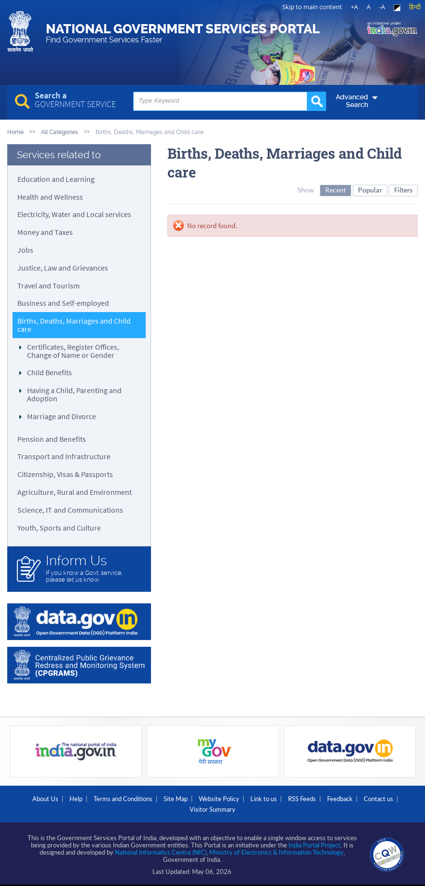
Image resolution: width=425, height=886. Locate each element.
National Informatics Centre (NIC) (160, 852)
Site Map (176, 799)
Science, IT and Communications (70, 510)
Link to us (263, 799)
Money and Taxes (45, 232)
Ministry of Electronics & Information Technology (276, 852)
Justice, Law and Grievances (62, 268)
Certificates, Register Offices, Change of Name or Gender (73, 351)
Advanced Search (352, 101)
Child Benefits (49, 372)
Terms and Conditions (123, 799)
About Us (45, 799)
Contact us (378, 799)
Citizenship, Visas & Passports (65, 474)
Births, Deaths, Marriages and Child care (74, 325)
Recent (335, 189)
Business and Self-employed (63, 303)
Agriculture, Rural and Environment (74, 492)
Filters (403, 189)
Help (75, 799)
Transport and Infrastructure (63, 456)
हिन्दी (415, 6)
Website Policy (219, 799)
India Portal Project (314, 845)
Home (15, 132)
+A (354, 6)
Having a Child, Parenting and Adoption (74, 394)
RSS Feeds (302, 799)
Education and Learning (56, 179)
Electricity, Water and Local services (74, 214)
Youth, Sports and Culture (59, 527)
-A (382, 6)
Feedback (340, 799)
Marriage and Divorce (61, 416)
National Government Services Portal (183, 32)
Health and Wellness (50, 197)
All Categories (59, 132)
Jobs (25, 250)
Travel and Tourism (48, 285)
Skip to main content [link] (312, 6)
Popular (370, 189)
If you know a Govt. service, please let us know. (93, 568)
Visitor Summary (212, 809)
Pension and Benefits (51, 439)
